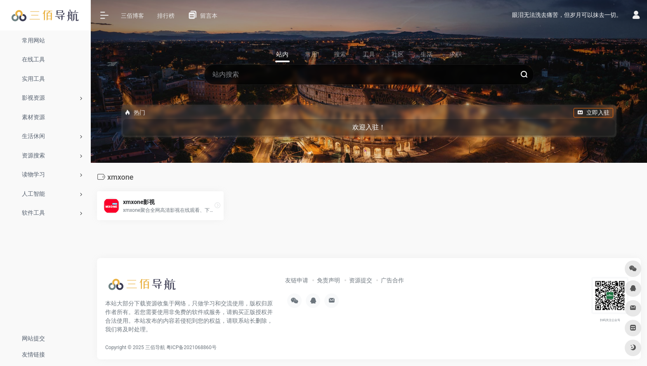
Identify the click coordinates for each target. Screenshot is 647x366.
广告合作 (392, 280)
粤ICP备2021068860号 (191, 347)
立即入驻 (593, 112)
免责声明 (328, 280)
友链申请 (296, 280)
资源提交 (360, 280)
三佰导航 (155, 347)
